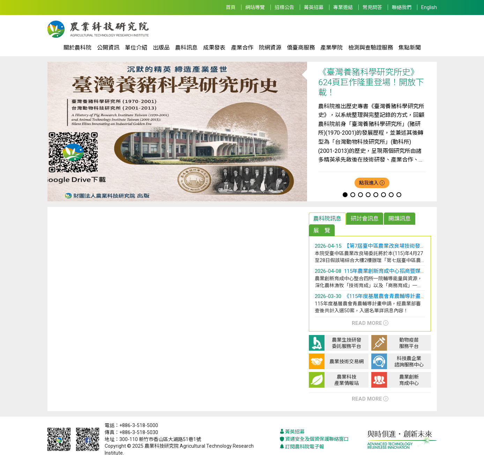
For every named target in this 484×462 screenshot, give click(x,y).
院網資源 (270, 47)
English (429, 7)
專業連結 (343, 7)
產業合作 (242, 47)
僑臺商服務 (301, 47)
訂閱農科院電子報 (302, 447)
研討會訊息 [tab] (365, 218)
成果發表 (214, 47)
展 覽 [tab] (321, 230)
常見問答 (372, 7)
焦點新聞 (410, 47)
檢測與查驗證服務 (370, 47)
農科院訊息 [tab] (327, 218)
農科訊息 (186, 47)
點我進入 (369, 183)
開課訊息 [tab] (399, 218)
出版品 (161, 47)
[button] (345, 194)
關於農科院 (77, 47)
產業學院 (331, 47)
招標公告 (284, 7)
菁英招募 (313, 7)
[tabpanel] (370, 286)
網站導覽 (255, 7)
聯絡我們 (401, 7)
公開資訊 (108, 47)
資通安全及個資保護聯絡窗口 (314, 439)
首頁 (231, 7)
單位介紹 (136, 47)
